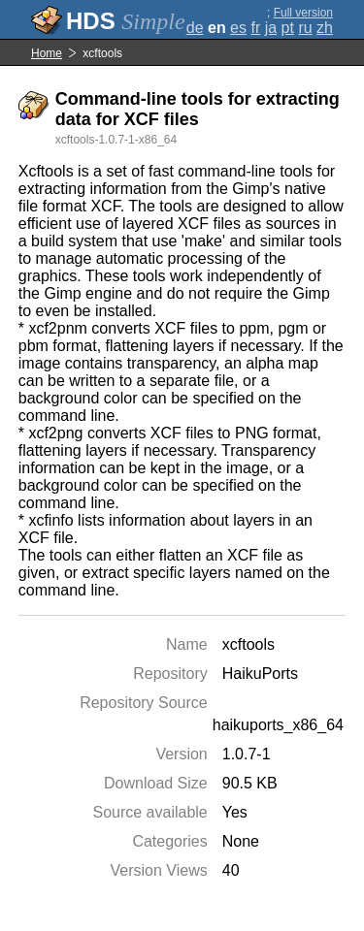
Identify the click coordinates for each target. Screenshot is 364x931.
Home (46, 53)
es (238, 27)
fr (255, 27)
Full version (303, 12)
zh (324, 27)
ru (305, 27)
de (195, 27)
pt (287, 27)
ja (271, 27)
